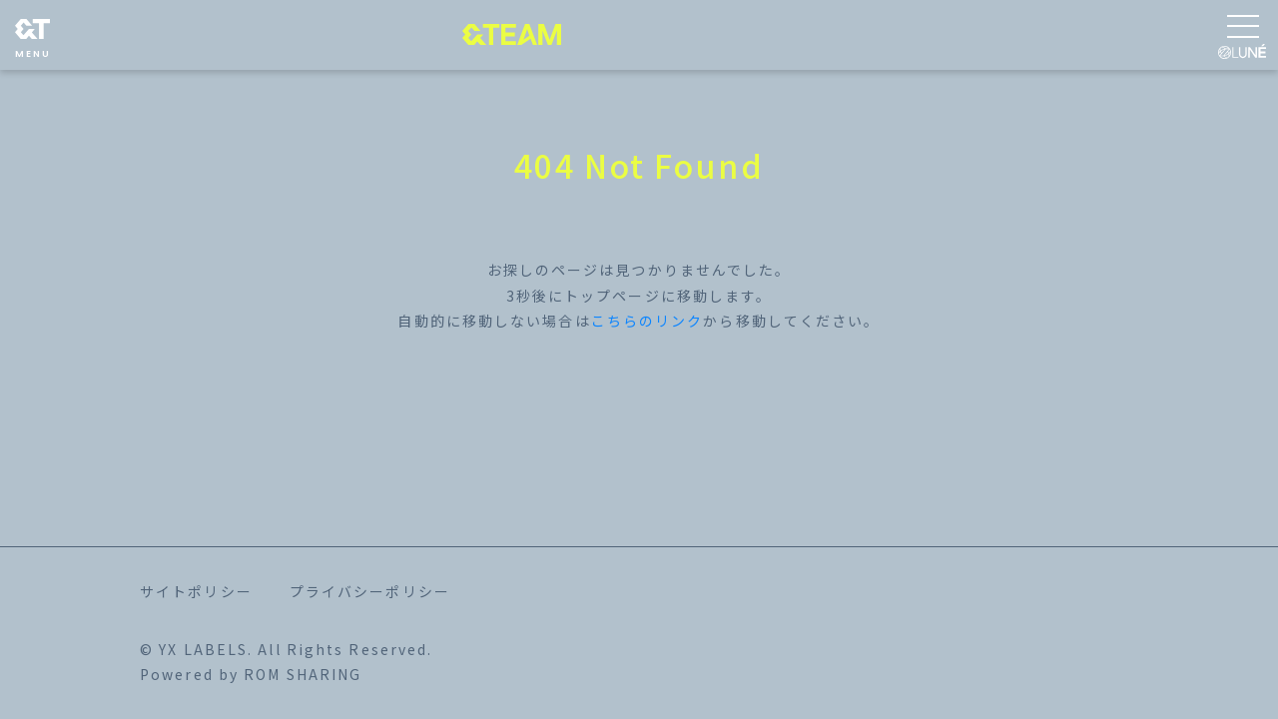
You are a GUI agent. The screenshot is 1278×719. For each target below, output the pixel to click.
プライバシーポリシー (370, 591)
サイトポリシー (196, 591)
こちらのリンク (647, 321)
